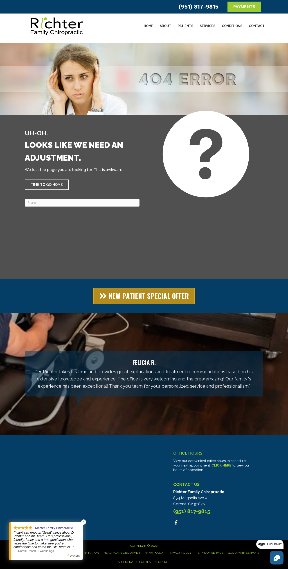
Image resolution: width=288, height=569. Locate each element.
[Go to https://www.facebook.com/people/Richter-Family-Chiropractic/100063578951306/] (176, 523)
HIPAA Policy (154, 552)
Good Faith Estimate (243, 552)
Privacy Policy (180, 552)
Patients (185, 26)
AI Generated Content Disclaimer (144, 562)
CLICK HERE (221, 465)
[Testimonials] (144, 373)
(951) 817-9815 (198, 6)
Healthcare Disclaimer (122, 552)
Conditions (232, 26)
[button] (47, 185)
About (165, 26)
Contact (257, 26)
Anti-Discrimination (83, 552)
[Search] (82, 203)
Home (148, 26)
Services (207, 26)
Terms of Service (209, 552)
